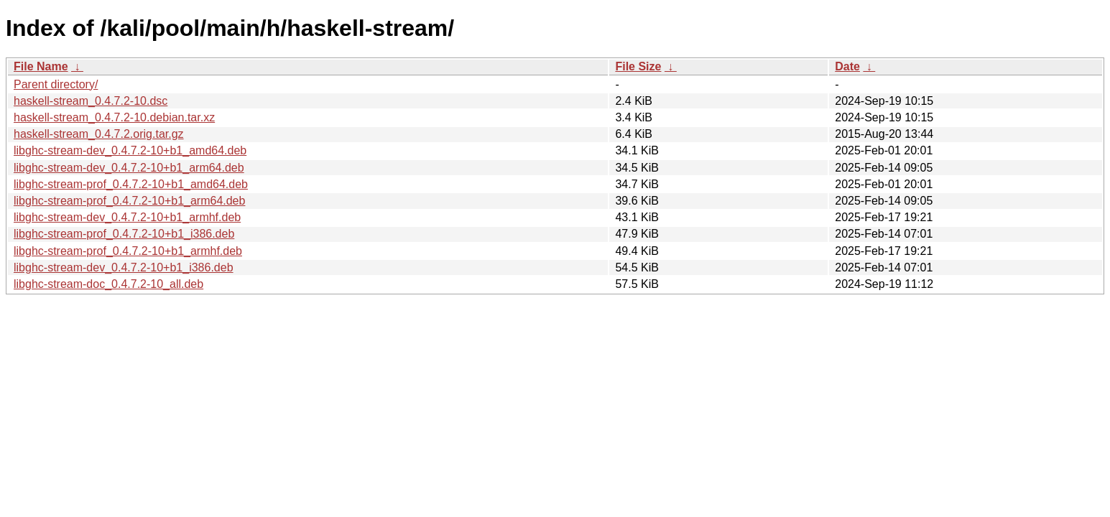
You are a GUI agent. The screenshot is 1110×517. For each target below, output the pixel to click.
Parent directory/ (56, 84)
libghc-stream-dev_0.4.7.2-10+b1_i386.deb (123, 267)
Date (847, 66)
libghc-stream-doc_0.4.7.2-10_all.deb (108, 284)
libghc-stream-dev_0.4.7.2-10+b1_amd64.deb (130, 150)
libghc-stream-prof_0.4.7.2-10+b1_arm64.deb (129, 201)
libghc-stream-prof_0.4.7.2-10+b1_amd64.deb (131, 184)
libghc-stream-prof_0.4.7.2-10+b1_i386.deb (124, 234)
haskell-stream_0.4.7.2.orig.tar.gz (99, 134)
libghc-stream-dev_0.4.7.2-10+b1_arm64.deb (129, 168)
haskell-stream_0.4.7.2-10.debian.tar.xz (114, 117)
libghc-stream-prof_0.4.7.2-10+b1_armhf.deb (128, 251)
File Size (638, 66)
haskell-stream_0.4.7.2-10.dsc (90, 101)
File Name (41, 66)
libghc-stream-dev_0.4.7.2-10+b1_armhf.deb (127, 217)
